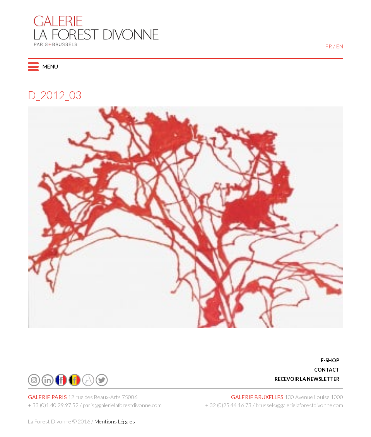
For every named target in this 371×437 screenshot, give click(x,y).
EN (339, 46)
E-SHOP (330, 360)
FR (328, 46)
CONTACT (326, 370)
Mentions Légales (114, 421)
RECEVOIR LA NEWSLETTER (307, 379)
